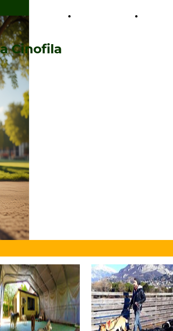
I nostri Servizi (37, 16)
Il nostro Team (102, 16)
